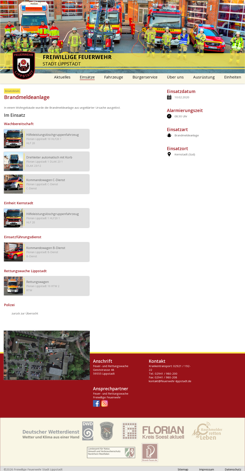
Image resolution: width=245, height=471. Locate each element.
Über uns (175, 77)
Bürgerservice (145, 77)
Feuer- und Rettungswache (110, 393)
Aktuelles (62, 77)
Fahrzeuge (113, 77)
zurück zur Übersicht (25, 313)
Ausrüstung (204, 77)
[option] (122, 36)
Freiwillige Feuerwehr (107, 397)
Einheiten (232, 77)
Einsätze (87, 77)
